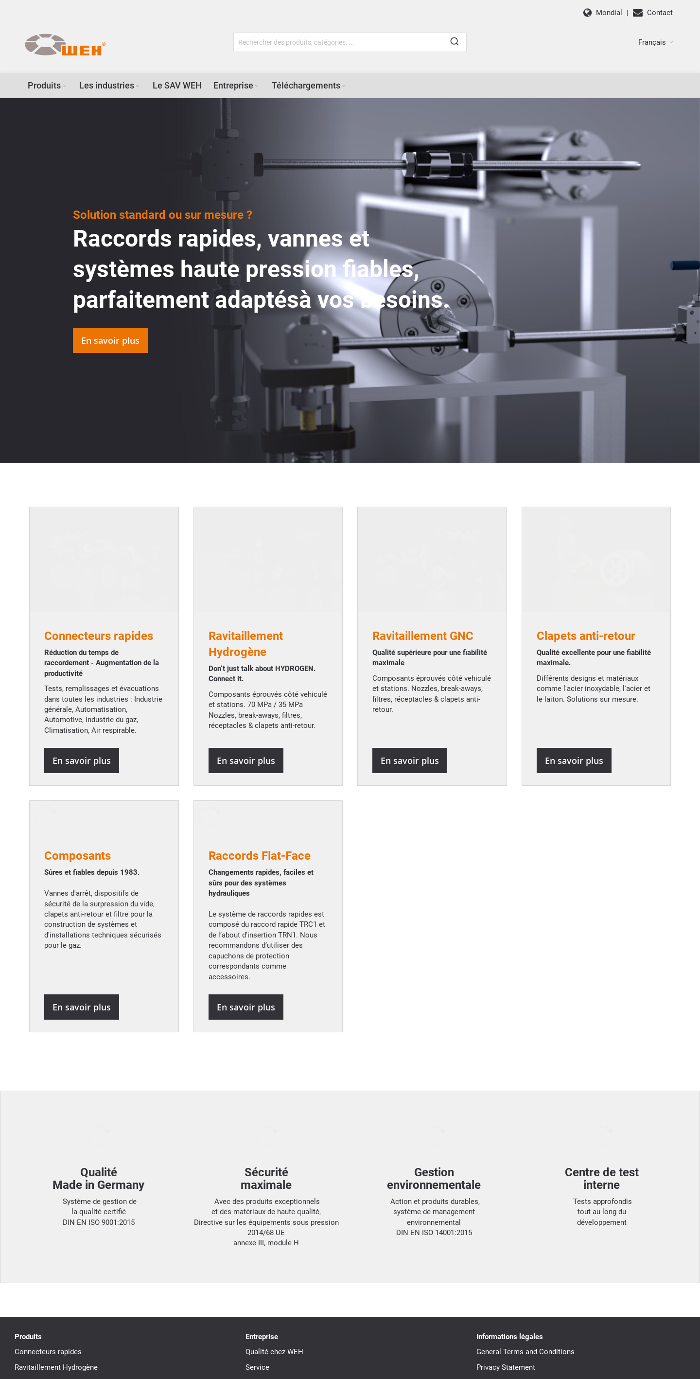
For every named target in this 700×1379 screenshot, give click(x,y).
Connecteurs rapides (48, 1216)
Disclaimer (493, 1246)
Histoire (258, 1246)
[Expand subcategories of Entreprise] (256, 86)
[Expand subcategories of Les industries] (137, 86)
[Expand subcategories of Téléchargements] (343, 86)
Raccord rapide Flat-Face (55, 1292)
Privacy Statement (505, 1231)
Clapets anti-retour (45, 1261)
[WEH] (65, 45)
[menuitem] (47, 85)
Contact (258, 1292)
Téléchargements (273, 1277)
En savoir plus (110, 340)
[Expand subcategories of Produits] (64, 86)
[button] (655, 42)
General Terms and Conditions (525, 1216)
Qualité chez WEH (274, 1216)
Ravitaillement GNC (46, 1246)
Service (257, 1231)
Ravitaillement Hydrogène (56, 1231)
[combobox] (350, 42)
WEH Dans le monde (278, 1261)
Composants (77, 740)
